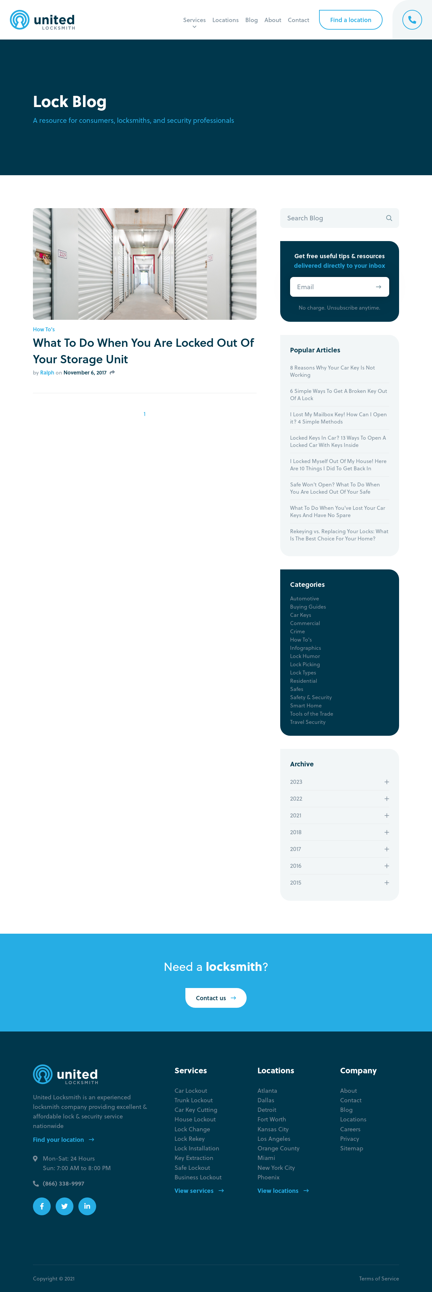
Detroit (266, 1110)
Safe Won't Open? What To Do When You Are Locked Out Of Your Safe (335, 488)
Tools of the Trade (311, 714)
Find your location (63, 1139)
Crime (297, 631)
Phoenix (268, 1177)
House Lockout (195, 1119)
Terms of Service (379, 1278)
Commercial (305, 623)
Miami (266, 1158)
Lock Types (303, 672)
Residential (303, 681)
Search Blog (305, 218)
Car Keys (300, 615)
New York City (276, 1168)
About (272, 19)
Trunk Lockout (194, 1100)
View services (199, 1190)
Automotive (304, 598)
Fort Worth (271, 1119)
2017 (295, 849)
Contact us (216, 998)
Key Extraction (194, 1158)
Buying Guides (308, 607)
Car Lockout (191, 1090)
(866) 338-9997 (63, 1183)
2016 (296, 866)
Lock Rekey (190, 1139)
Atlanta (267, 1090)
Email (305, 286)
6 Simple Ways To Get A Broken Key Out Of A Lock (338, 394)
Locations (225, 19)
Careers (350, 1129)
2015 (295, 882)
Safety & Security (311, 697)
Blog (251, 19)
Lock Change (192, 1129)
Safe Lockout (192, 1168)
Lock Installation (197, 1148)
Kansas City (273, 1129)
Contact (298, 19)
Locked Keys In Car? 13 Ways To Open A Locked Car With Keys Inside (338, 441)
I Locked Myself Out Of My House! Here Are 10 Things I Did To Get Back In (338, 464)
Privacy (349, 1139)
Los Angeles (273, 1139)
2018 (296, 832)
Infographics (305, 648)
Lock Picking (305, 664)
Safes (296, 689)
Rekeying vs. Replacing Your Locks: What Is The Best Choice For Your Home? (339, 535)
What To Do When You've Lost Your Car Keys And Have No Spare (337, 511)
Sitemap (351, 1148)
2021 (295, 815)
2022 (296, 798)
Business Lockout (198, 1177)
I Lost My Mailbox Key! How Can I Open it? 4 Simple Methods (338, 418)
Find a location (350, 19)
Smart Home (306, 705)
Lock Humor (305, 656)
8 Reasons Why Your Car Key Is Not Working (332, 371)
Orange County (278, 1148)
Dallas (265, 1100)
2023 (296, 782)
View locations (283, 1190)
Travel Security (308, 722)
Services (194, 19)
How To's (44, 329)
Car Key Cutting (196, 1110)
